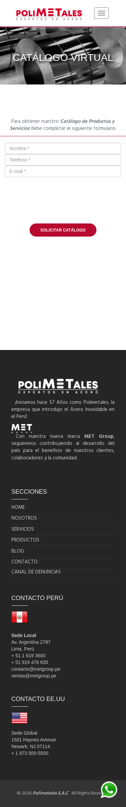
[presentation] (63, 203)
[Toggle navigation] (101, 13)
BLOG (17, 551)
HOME (18, 507)
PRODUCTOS (25, 540)
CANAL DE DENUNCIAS (36, 572)
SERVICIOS (22, 529)
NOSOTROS (24, 518)
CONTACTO (24, 562)
